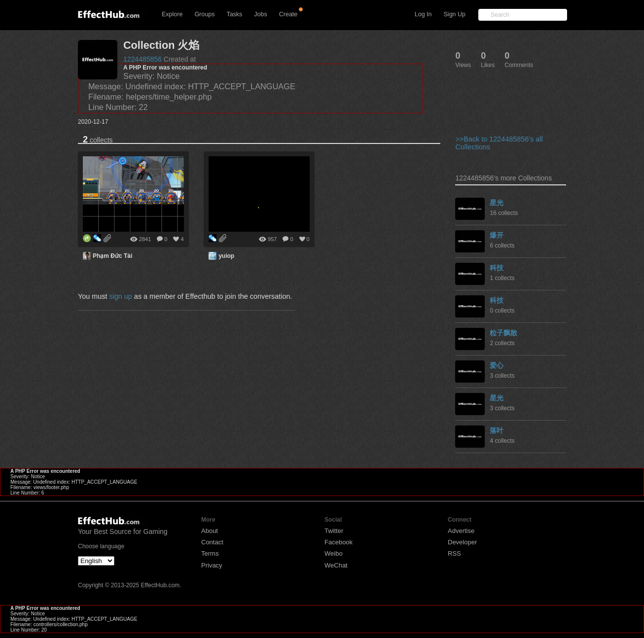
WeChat (336, 565)
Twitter (333, 530)
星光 (496, 203)
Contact (212, 542)
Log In (423, 14)
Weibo (333, 553)
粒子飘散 (503, 333)
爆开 (496, 235)
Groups (204, 14)
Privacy (211, 565)
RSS (454, 553)
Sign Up (454, 14)
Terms (209, 553)
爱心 (496, 365)
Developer (462, 542)
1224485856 (142, 59)
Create (288, 14)
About (209, 530)
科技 (496, 268)
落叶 (496, 430)
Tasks (234, 14)
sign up (120, 296)
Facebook (338, 542)
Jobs (260, 14)
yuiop (226, 255)
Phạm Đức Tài (112, 255)
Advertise (461, 530)
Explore (172, 14)
